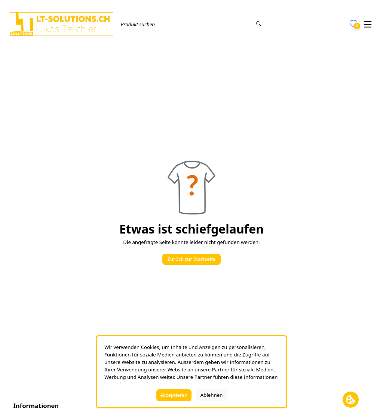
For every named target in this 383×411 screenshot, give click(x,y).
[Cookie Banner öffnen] (350, 399)
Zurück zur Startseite (191, 259)
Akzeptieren (174, 395)
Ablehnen (211, 395)
